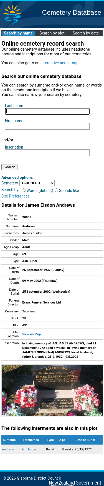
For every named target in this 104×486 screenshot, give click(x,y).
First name (14, 121)
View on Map (31, 334)
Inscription (14, 147)
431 (25, 325)
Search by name (18, 33)
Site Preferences (15, 196)
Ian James (29, 449)
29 (24, 318)
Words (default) (37, 190)
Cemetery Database (71, 12)
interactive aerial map (59, 63)
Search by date (86, 33)
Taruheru (28, 311)
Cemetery (9, 183)
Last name (14, 105)
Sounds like (67, 190)
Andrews (8, 449)
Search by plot (52, 33)
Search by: (10, 190)
